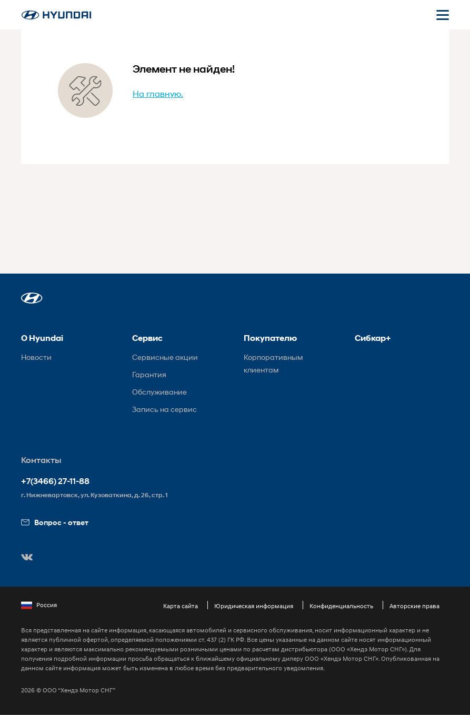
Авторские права (414, 606)
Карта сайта (180, 606)
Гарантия (149, 374)
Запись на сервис (164, 409)
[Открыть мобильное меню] (442, 14)
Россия (39, 605)
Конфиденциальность (341, 606)
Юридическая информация (253, 606)
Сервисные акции (165, 357)
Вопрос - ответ (54, 522)
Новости (36, 357)
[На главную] (56, 15)
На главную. (158, 93)
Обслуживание (159, 391)
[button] (32, 298)
